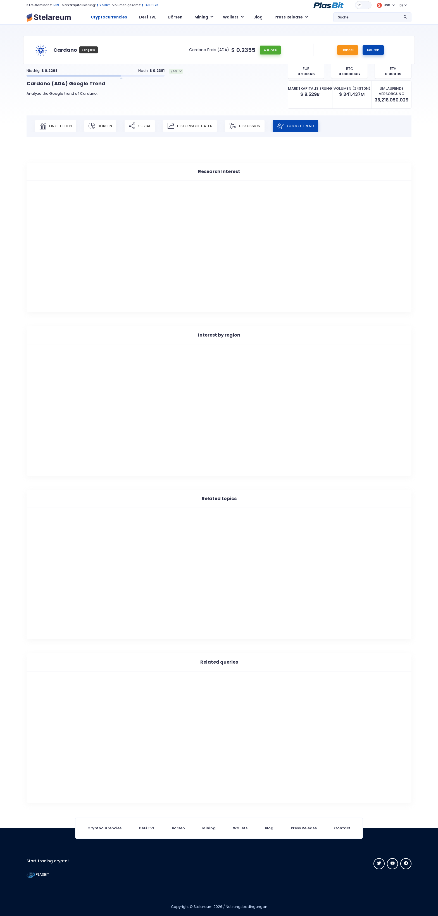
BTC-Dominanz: (39, 5)
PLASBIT (38, 874)
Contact (342, 828)
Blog (258, 17)
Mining (209, 828)
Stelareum (203, 906)
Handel (348, 50)
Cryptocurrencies (109, 17)
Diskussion (244, 126)
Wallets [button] (231, 17)
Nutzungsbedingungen (246, 906)
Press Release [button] (289, 17)
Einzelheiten (55, 126)
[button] (328, 5)
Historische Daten (190, 126)
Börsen (175, 17)
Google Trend (295, 126)
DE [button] (401, 5)
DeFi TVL (147, 17)
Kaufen (373, 50)
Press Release (304, 828)
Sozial (140, 126)
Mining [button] (201, 17)
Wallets (240, 828)
